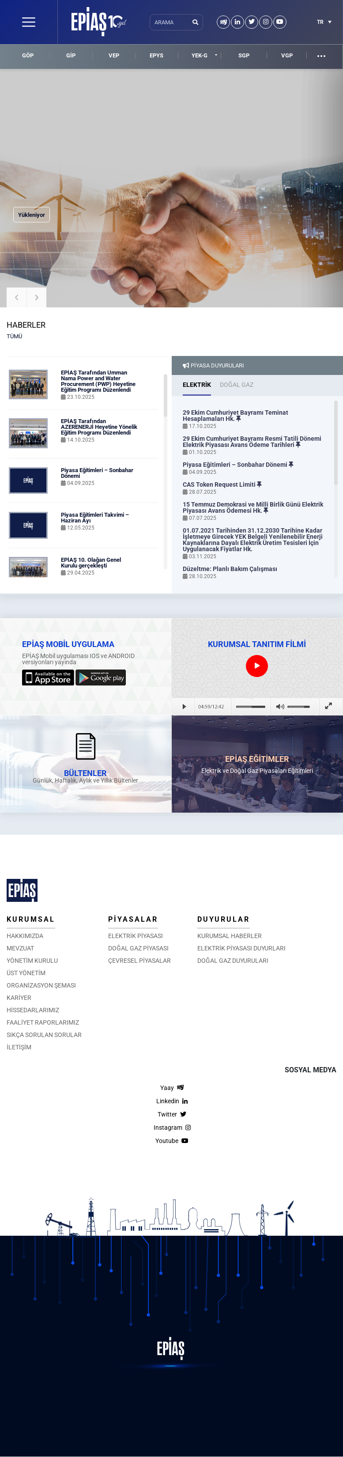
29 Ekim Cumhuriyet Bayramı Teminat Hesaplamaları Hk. (235, 415)
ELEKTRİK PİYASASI (135, 935)
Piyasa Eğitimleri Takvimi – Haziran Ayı (95, 517)
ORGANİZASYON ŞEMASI (41, 985)
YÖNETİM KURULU (32, 960)
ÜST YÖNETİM (26, 972)
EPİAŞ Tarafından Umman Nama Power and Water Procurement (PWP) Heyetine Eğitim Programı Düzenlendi (98, 381)
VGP (287, 55)
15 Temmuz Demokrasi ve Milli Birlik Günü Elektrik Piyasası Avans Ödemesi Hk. (253, 507)
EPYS (156, 55)
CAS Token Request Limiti (222, 484)
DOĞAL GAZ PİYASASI (138, 948)
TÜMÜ (14, 336)
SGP (243, 55)
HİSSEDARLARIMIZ (33, 1010)
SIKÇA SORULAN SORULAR (44, 1034)
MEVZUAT (20, 948)
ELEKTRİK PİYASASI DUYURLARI (241, 948)
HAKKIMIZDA (25, 935)
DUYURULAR (223, 919)
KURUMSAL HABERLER (229, 935)
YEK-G (199, 55)
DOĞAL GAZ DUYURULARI (232, 960)
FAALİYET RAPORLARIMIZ (43, 1022)
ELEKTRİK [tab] (197, 384)
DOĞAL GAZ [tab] (236, 384)
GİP (70, 55)
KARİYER (19, 997)
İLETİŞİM (19, 1047)
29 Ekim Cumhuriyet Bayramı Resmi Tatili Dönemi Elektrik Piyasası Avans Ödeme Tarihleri (252, 441)
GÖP (28, 55)
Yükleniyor (31, 215)
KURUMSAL (31, 919)
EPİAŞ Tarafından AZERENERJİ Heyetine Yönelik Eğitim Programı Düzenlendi (99, 427)
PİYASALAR (133, 919)
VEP (114, 55)
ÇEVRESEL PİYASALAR (139, 960)
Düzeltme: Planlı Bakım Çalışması (230, 569)
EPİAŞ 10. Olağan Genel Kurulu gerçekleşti (91, 562)
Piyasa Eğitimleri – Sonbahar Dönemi (97, 473)
